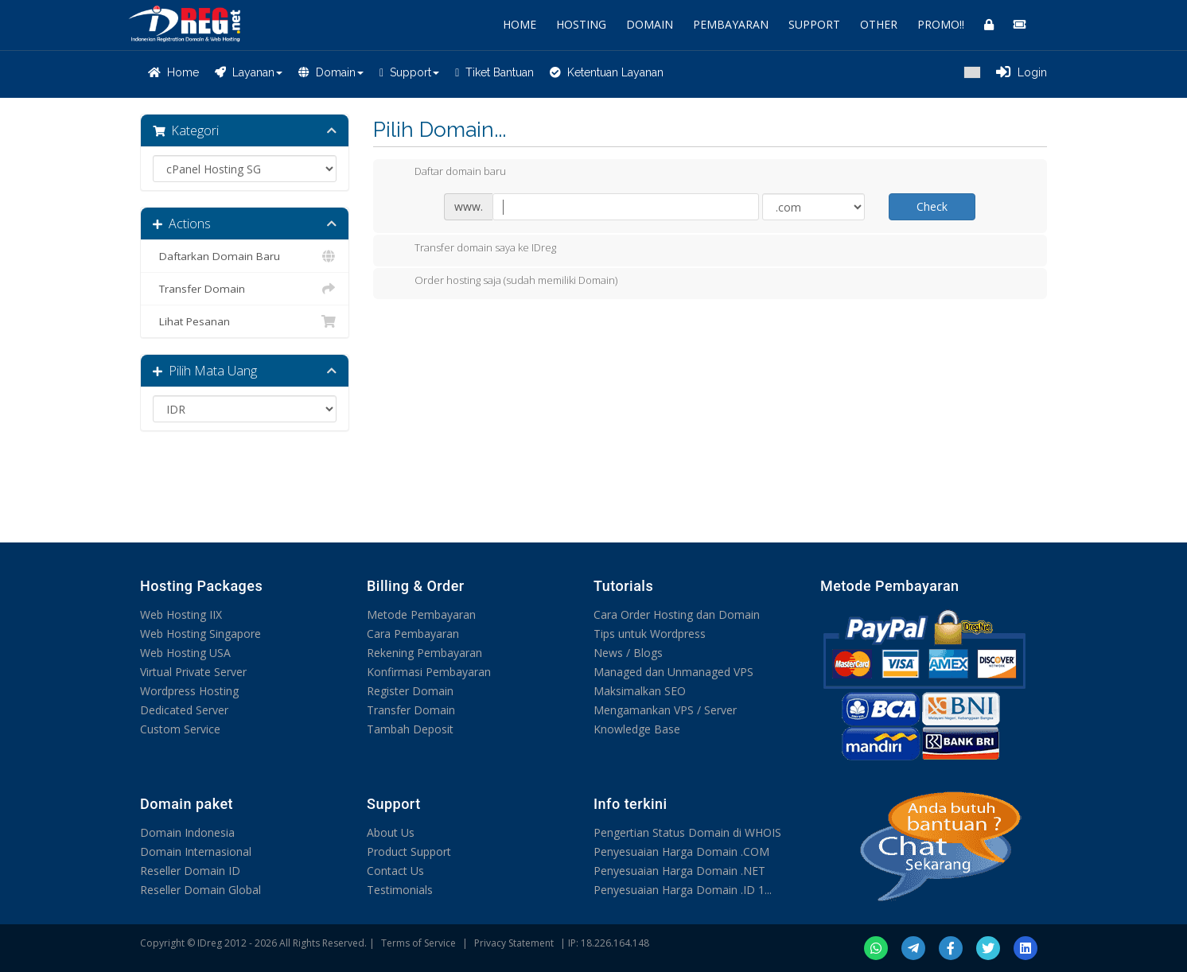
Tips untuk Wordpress (650, 633)
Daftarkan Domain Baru (245, 256)
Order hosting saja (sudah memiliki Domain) (503, 281)
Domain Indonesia (187, 832)
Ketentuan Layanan (607, 72)
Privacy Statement (514, 943)
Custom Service (180, 729)
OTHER (878, 24)
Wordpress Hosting (189, 690)
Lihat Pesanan (245, 321)
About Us (390, 832)
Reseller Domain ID (190, 870)
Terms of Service (418, 943)
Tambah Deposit (410, 729)
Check (932, 206)
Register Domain (410, 690)
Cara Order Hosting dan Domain (677, 614)
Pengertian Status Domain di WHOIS (687, 832)
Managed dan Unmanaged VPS (673, 671)
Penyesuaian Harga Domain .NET (679, 870)
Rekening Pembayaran (424, 652)
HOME (519, 24)
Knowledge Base (637, 729)
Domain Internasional (195, 851)
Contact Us (395, 870)
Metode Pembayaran (421, 614)
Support (409, 72)
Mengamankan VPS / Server (665, 709)
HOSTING (581, 24)
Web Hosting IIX (181, 614)
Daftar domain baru (447, 172)
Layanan (248, 72)
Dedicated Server (184, 709)
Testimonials (400, 889)
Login (1021, 72)
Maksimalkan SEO (640, 690)
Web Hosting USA (185, 652)
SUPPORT (814, 24)
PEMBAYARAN (731, 24)
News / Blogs (628, 652)
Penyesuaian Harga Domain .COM (681, 851)
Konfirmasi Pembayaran (429, 671)
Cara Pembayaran (413, 633)
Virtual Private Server (193, 671)
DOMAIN (649, 24)
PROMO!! (940, 24)
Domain (331, 72)
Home (173, 72)
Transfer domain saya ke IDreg (472, 249)
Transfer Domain (245, 288)
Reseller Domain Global (200, 889)
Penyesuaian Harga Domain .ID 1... (683, 889)
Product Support (409, 851)
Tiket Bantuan (494, 72)
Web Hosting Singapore (200, 633)
